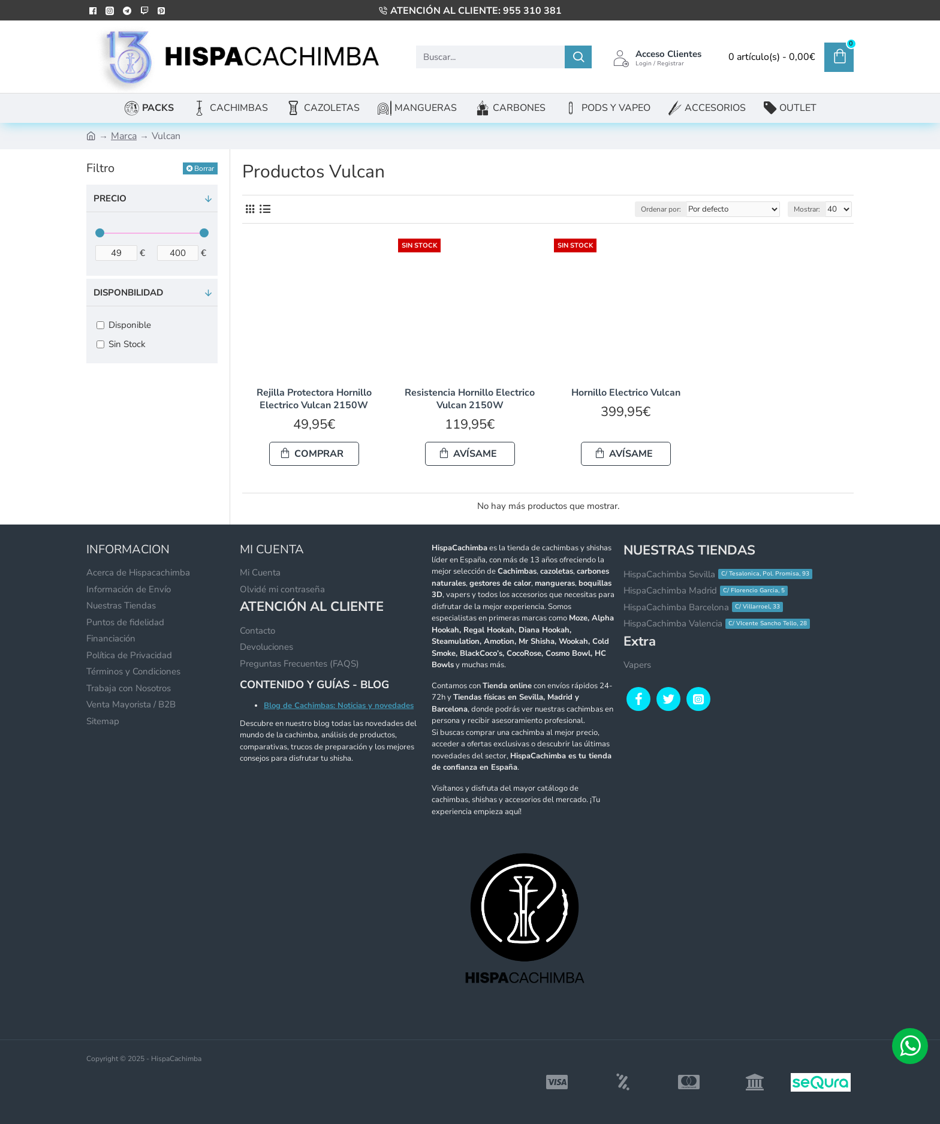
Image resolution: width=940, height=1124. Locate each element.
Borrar (204, 168)
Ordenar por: (669, 209)
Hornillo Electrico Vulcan (625, 393)
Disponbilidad (128, 293)
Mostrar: (809, 209)
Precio (110, 198)
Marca (124, 136)
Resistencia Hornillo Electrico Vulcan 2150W (470, 399)
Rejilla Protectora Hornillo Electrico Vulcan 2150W (314, 399)
